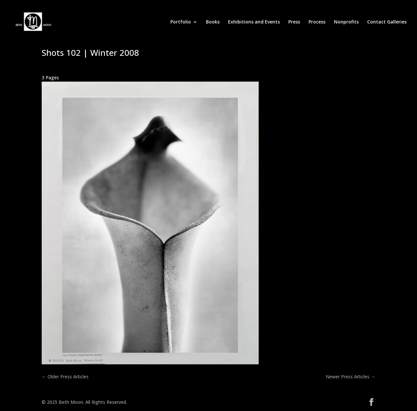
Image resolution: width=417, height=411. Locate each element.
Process (317, 22)
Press (294, 22)
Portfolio (180, 22)
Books (213, 22)
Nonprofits (346, 22)
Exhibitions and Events (254, 22)
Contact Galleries (387, 22)
